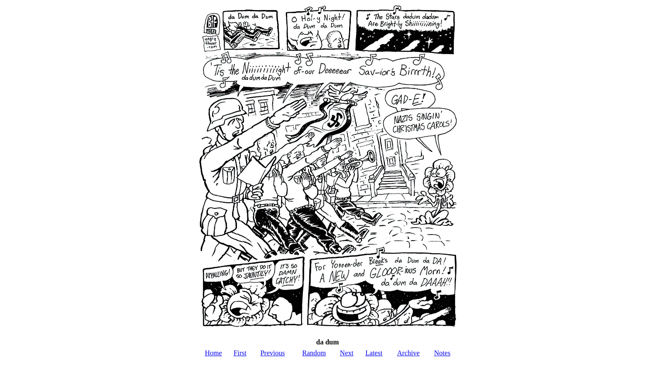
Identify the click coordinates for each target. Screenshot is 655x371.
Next (346, 353)
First (239, 353)
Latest (373, 353)
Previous (273, 353)
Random (314, 353)
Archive (408, 353)
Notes (442, 353)
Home (213, 353)
